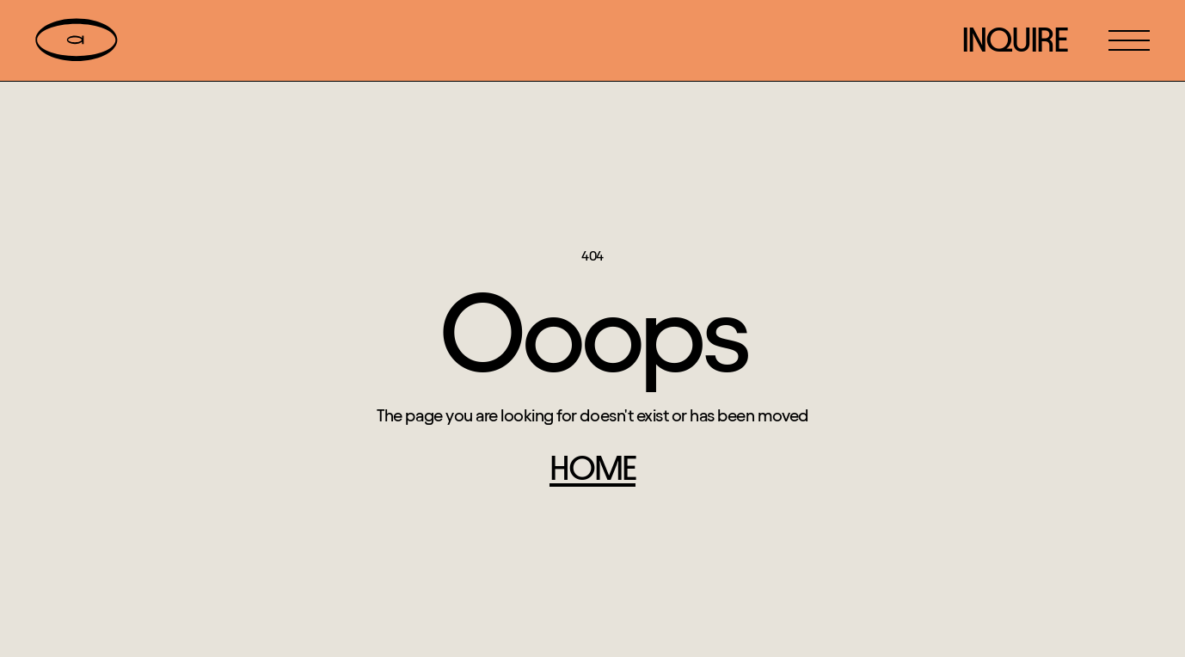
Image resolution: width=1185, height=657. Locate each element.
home (592, 468)
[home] (76, 41)
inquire (1014, 39)
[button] (1129, 40)
